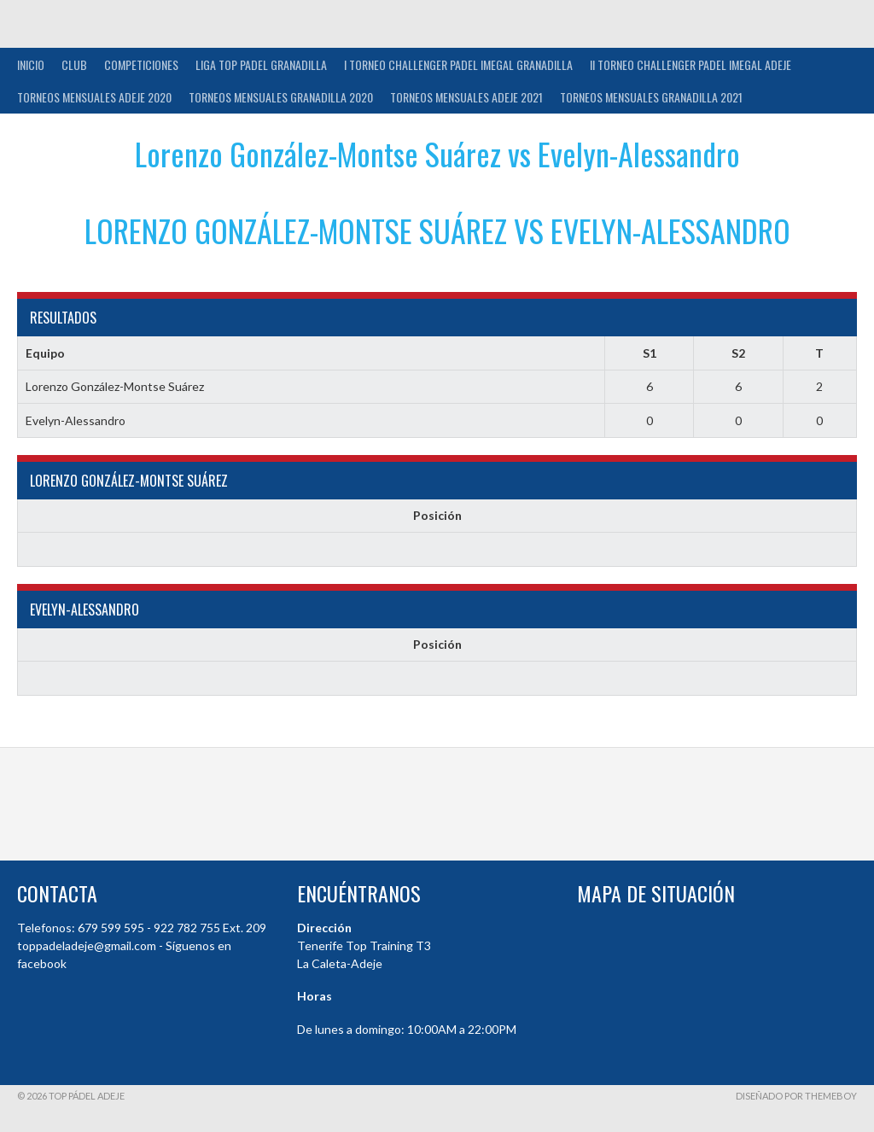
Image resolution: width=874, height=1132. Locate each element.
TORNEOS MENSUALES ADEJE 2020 (94, 97)
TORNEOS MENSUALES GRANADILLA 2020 (281, 97)
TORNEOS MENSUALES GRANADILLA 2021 (651, 97)
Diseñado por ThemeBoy (796, 1095)
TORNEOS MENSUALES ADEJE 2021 (466, 97)
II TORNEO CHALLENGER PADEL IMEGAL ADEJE (690, 64)
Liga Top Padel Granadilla (261, 64)
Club (74, 64)
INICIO (30, 64)
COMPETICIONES (141, 64)
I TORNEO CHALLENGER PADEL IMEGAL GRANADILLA (458, 64)
